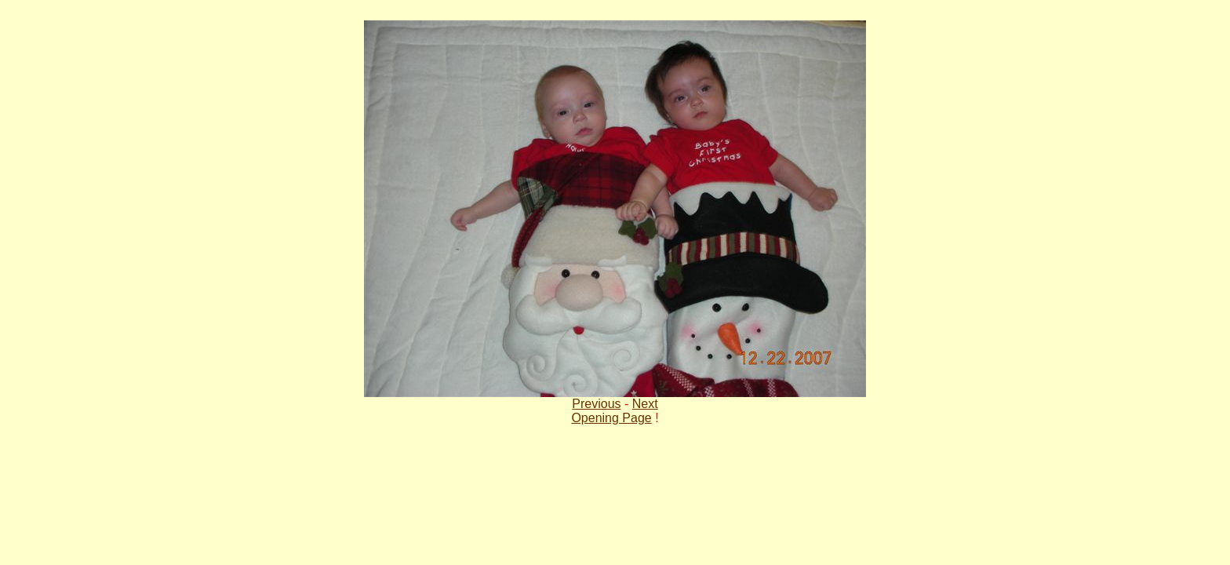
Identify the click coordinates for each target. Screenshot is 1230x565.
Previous (596, 403)
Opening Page (611, 418)
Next (645, 403)
